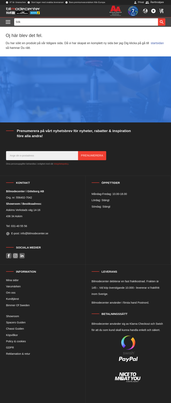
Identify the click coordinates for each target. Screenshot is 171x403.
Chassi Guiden (15, 328)
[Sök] (161, 21)
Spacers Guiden (16, 322)
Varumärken (13, 286)
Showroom (12, 316)
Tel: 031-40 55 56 (16, 226)
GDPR (10, 347)
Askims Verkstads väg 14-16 (23, 209)
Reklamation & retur (18, 353)
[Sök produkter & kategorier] (86, 21)
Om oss (10, 292)
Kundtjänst (12, 298)
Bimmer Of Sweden (18, 305)
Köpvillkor (12, 335)
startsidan (157, 43)
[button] (9, 22)
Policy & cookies (16, 341)
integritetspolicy (61, 164)
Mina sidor (12, 280)
